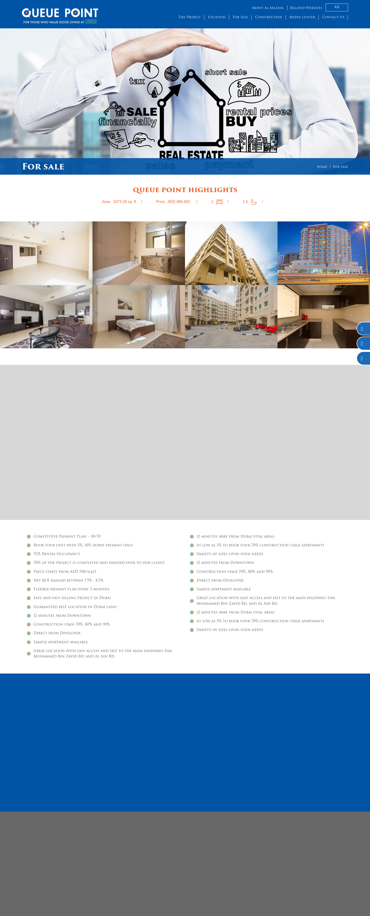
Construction (268, 17)
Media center (302, 17)
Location (217, 17)
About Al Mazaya (268, 8)
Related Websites (306, 8)
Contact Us (333, 17)
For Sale (240, 17)
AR (337, 7)
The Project (189, 17)
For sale (340, 167)
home (322, 167)
